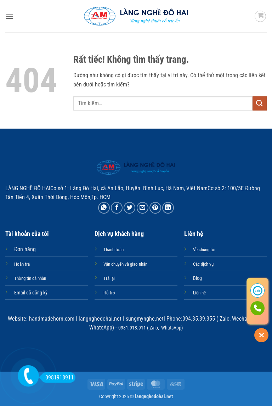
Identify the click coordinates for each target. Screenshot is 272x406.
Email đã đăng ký (30, 293)
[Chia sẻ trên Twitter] (129, 208)
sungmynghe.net (144, 318)
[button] (9, 16)
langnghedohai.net (100, 318)
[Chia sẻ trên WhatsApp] (104, 208)
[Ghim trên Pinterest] (155, 208)
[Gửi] (260, 103)
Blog (197, 278)
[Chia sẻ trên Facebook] (117, 208)
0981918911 (57, 377)
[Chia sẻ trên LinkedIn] (168, 208)
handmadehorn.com (51, 318)
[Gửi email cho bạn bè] (142, 208)
